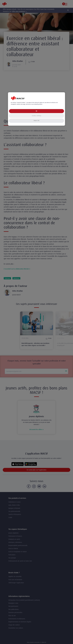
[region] (36, 109)
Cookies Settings (36, 115)
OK (36, 111)
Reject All (36, 120)
